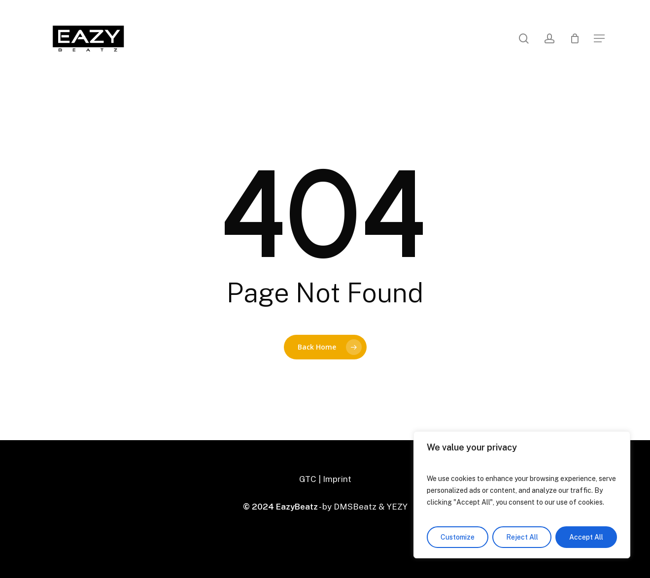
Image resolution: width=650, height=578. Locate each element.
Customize (458, 537)
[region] (521, 494)
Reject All (522, 537)
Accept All (586, 537)
